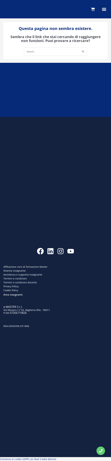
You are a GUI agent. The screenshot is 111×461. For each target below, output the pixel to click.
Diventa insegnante (14, 270)
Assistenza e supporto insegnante (22, 274)
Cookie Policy (10, 290)
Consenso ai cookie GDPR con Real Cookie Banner (28, 459)
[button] (104, 9)
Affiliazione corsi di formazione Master (25, 266)
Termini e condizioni (15, 278)
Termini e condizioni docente (20, 282)
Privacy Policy (11, 286)
